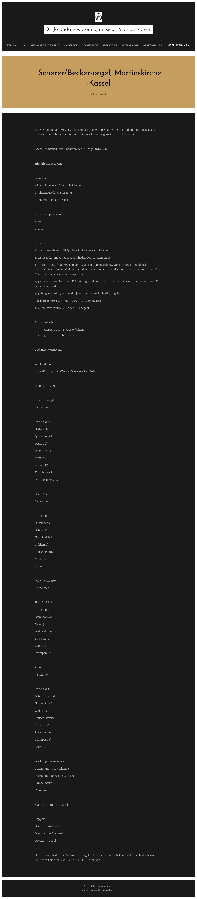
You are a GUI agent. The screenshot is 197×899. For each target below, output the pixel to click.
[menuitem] (19, 46)
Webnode (111, 890)
